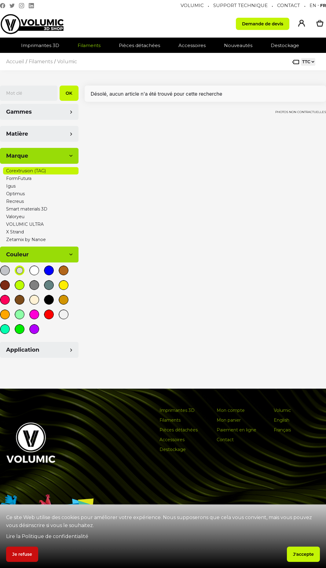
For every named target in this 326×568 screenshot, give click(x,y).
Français (282, 430)
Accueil (15, 61)
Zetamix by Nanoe (26, 239)
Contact (225, 439)
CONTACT (288, 5)
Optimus (15, 193)
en (313, 5)
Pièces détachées (139, 45)
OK (69, 93)
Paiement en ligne (236, 430)
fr (323, 5)
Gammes (19, 111)
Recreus (15, 201)
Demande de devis (262, 24)
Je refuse (22, 554)
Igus (11, 186)
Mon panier (229, 420)
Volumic (67, 61)
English (281, 420)
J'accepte (303, 554)
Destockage (285, 45)
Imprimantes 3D (40, 45)
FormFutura (18, 178)
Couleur (17, 254)
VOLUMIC (192, 5)
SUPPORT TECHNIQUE (240, 5)
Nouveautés (238, 45)
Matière (17, 133)
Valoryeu (15, 216)
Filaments (89, 45)
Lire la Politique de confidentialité (47, 536)
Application (22, 349)
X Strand (15, 232)
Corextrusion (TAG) (26, 171)
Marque (17, 155)
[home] (38, 24)
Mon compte (231, 410)
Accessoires (192, 45)
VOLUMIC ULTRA (25, 224)
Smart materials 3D (26, 209)
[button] (43, 45)
